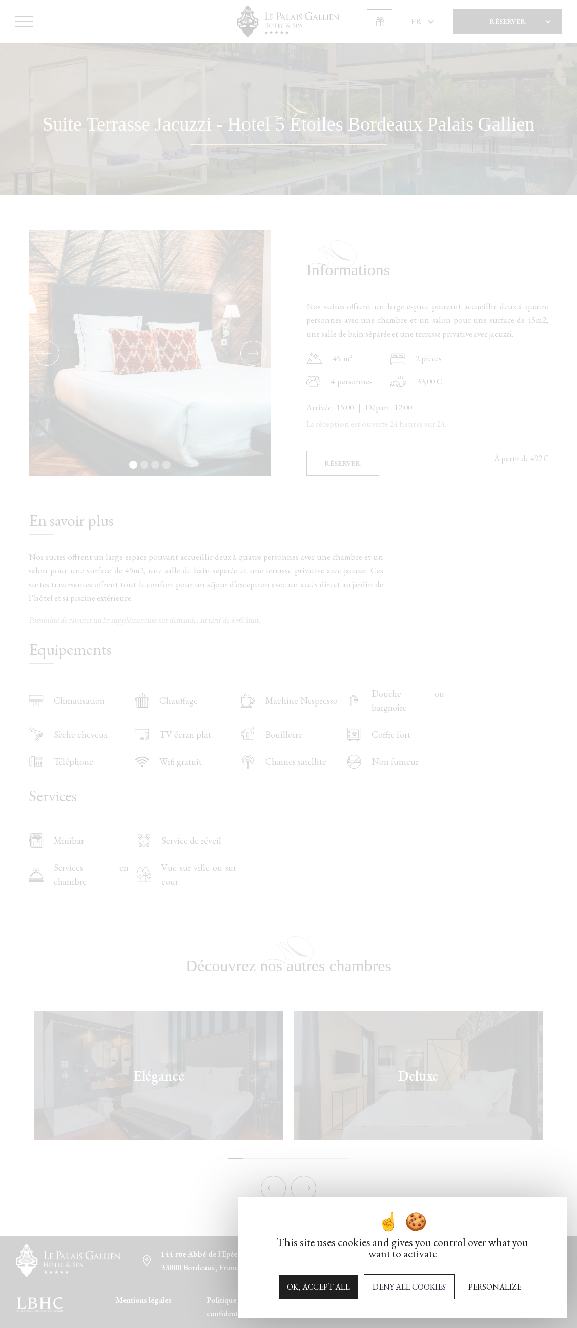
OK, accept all (318, 1286)
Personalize (494, 1286)
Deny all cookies (409, 1286)
